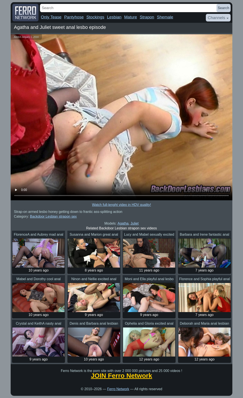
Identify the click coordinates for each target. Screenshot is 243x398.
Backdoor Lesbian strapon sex (53, 216)
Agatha (123, 223)
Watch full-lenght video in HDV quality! (121, 205)
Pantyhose (74, 17)
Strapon (147, 17)
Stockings (95, 17)
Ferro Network (118, 389)
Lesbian (114, 17)
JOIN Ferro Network (121, 375)
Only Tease (51, 17)
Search (223, 8)
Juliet (134, 223)
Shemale (165, 17)
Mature (130, 17)
